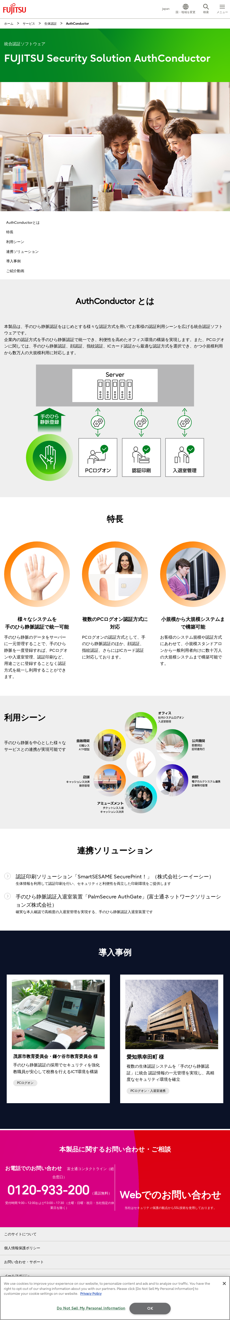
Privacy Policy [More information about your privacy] (91, 1294)
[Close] (224, 1283)
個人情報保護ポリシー (22, 1248)
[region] (115, 1298)
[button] (185, 9)
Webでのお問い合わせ (170, 1195)
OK (150, 1308)
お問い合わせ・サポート (24, 1262)
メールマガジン (16, 1276)
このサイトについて (20, 1234)
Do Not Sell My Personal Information (91, 1308)
